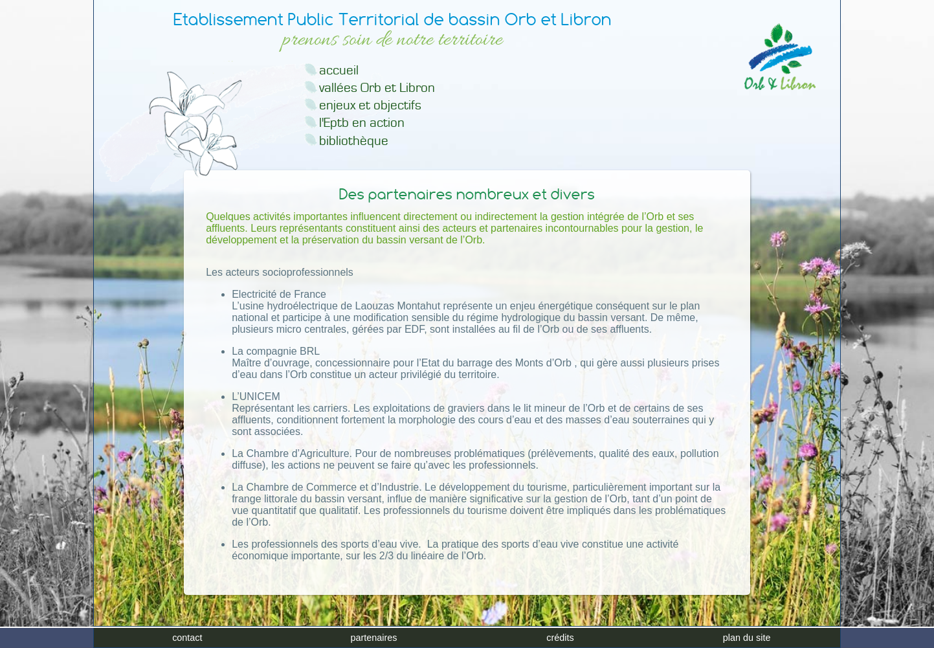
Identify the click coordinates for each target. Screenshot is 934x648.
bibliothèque (353, 140)
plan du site (747, 637)
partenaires (373, 637)
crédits (559, 637)
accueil (339, 70)
